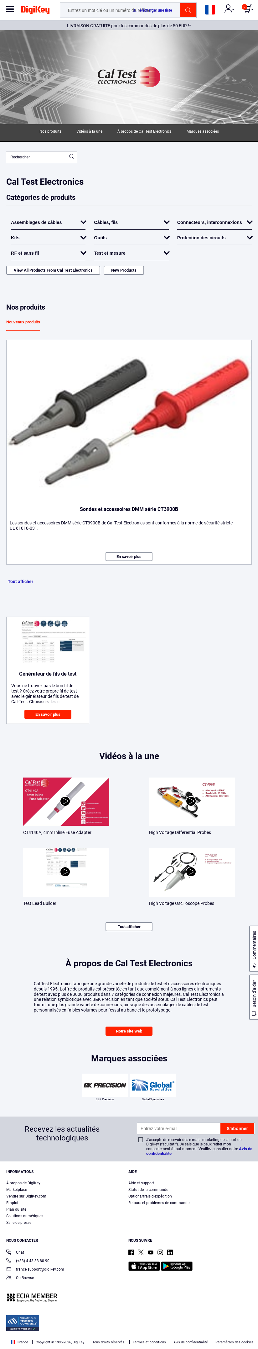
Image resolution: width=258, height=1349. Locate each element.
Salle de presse (18, 1222)
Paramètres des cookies (234, 1342)
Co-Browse (20, 1278)
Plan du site (16, 1209)
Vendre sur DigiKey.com (26, 1196)
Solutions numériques (24, 1216)
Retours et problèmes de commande (158, 1203)
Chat (15, 1253)
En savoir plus (129, 556)
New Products (124, 270)
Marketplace (16, 1189)
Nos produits (50, 131)
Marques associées (203, 131)
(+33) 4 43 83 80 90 (27, 1261)
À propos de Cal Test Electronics (144, 131)
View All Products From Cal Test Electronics (53, 270)
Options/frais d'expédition (150, 1196)
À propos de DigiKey (23, 1183)
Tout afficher (20, 581)
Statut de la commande (148, 1189)
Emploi (12, 1203)
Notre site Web (129, 1031)
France (19, 1342)
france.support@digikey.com (35, 1270)
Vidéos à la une (89, 131)
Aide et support (141, 1183)
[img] (35, 11)
